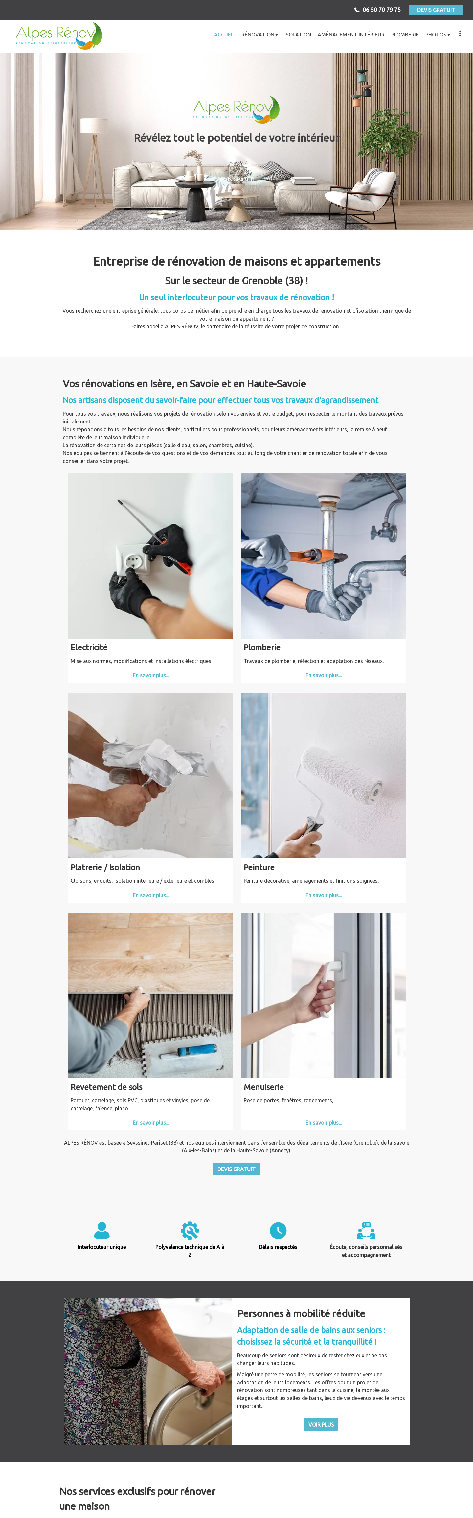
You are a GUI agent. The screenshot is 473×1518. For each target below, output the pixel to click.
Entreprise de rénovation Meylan (408, 1484)
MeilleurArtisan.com (177, 1507)
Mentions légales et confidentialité (250, 1507)
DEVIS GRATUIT (436, 10)
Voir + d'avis (236, 1429)
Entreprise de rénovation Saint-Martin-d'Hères (64, 1492)
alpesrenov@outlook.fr (345, 1467)
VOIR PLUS (321, 914)
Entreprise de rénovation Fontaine (179, 1484)
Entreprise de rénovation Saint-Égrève (294, 1484)
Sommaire (328, 1507)
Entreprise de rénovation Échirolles (64, 1484)
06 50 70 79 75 (291, 1467)
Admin (303, 1507)
